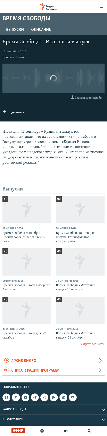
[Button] (13, 113)
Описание (41, 30)
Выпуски (15, 30)
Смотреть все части (92, 344)
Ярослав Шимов (13, 57)
